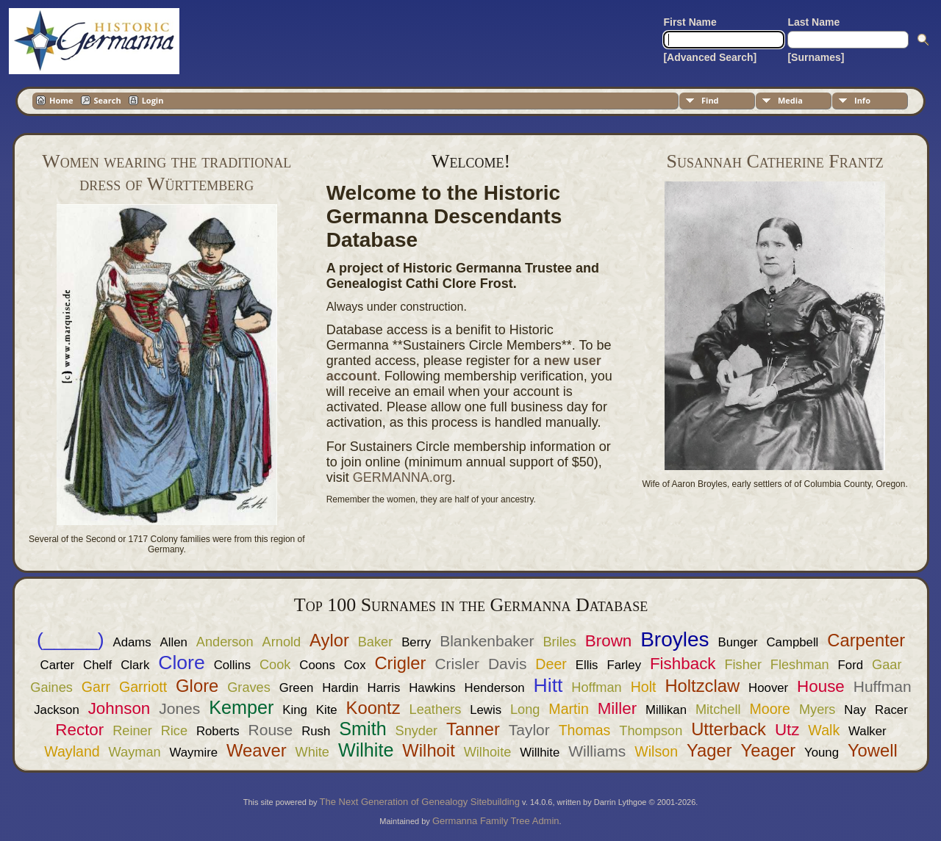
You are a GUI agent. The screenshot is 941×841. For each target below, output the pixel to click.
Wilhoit (428, 750)
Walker (867, 731)
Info (862, 100)
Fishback (683, 663)
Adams (131, 642)
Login (153, 100)
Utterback (728, 729)
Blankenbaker (487, 640)
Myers (817, 709)
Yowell (873, 750)
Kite (326, 710)
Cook (275, 664)
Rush (315, 731)
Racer (891, 710)
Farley (624, 665)
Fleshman (799, 664)
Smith (362, 728)
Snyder (417, 730)
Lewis (485, 710)
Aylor (329, 640)
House (821, 686)
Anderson (225, 642)
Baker (375, 642)
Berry (416, 642)
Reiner (132, 730)
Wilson (656, 751)
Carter (57, 665)
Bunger (737, 642)
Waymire (194, 752)
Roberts (218, 731)
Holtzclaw (702, 686)
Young (821, 752)
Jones (179, 708)
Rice (174, 730)
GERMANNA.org (402, 477)
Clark (135, 665)
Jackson (56, 710)
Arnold (281, 642)
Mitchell (718, 709)
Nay (855, 710)
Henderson (495, 688)
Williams (597, 751)
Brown (608, 641)
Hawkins (432, 688)
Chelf (97, 665)
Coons (317, 665)
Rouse (270, 729)
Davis (507, 663)
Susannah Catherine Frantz (775, 161)
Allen (173, 642)
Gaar (886, 664)
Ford (851, 665)
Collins (232, 665)
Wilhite (366, 750)
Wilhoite (488, 752)
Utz (787, 730)
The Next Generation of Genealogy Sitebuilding (420, 801)
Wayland (72, 751)
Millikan (666, 710)
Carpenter (866, 640)
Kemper (241, 707)
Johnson (119, 708)
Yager (709, 750)
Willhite (539, 752)
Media (790, 100)
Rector (79, 730)
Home (61, 100)
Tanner (473, 729)
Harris (384, 688)
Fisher (743, 664)
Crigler (400, 663)
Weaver (256, 750)
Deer (550, 664)
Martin (568, 709)
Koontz (373, 708)
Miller (617, 708)
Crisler (456, 663)
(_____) (70, 640)
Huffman (883, 686)
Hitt (548, 685)
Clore (181, 662)
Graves (249, 687)
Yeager (768, 750)
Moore (769, 709)
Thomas (585, 730)
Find (710, 100)
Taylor (529, 729)
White (312, 752)
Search (107, 100)
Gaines (51, 687)
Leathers (435, 709)
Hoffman (596, 687)
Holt (643, 687)
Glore (197, 686)
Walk (824, 730)
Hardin (340, 688)
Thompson (650, 730)
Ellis (587, 665)
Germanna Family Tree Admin (495, 820)
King (294, 710)
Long (525, 709)
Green (296, 688)
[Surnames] (815, 57)
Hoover (768, 688)
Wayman (135, 752)
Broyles (674, 639)
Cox (355, 665)
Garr (96, 687)
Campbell (792, 642)
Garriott (143, 687)
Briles (559, 642)
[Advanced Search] (709, 57)
